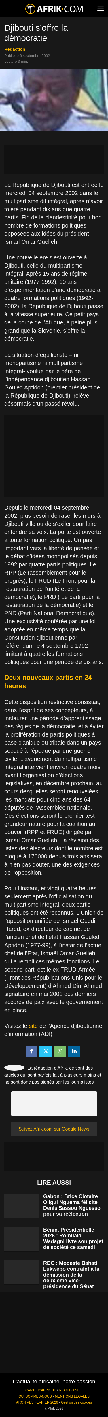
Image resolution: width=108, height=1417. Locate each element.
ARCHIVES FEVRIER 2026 (37, 1402)
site (33, 1026)
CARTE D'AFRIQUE (40, 1390)
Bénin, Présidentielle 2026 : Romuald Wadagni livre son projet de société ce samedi (73, 1238)
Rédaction (14, 49)
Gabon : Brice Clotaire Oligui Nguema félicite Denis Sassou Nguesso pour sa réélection (72, 1205)
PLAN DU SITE (71, 1390)
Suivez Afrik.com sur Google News (54, 1129)
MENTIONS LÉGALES (72, 1396)
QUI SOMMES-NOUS (35, 1396)
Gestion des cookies (76, 1402)
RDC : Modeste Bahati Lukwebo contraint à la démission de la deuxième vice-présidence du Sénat (71, 1274)
